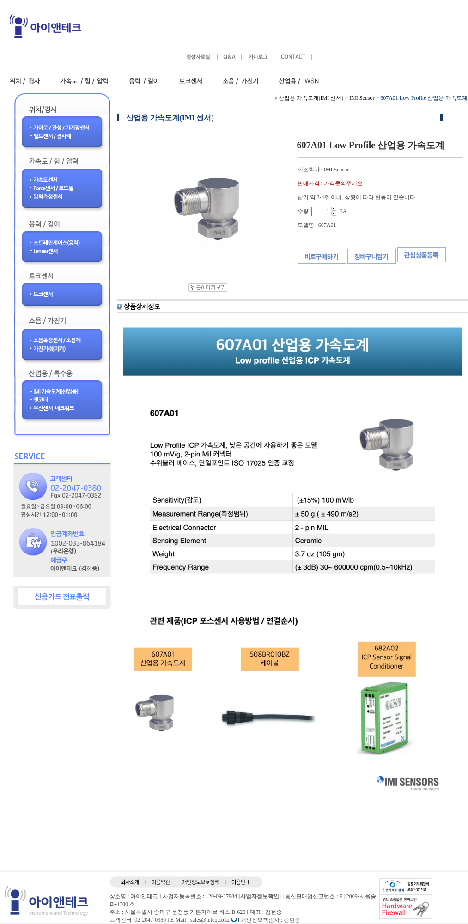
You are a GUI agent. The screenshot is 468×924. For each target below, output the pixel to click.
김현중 (292, 920)
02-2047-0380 (150, 920)
